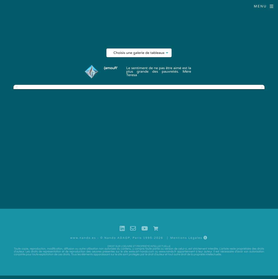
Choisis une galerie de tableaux (139, 54)
